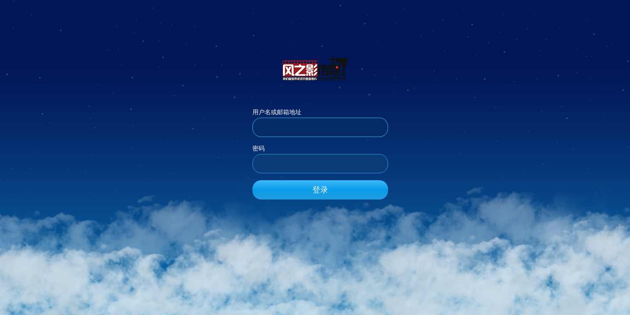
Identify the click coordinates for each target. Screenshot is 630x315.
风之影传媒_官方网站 (315, 67)
